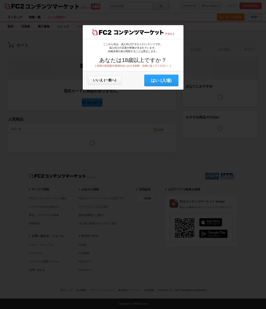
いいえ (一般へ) (104, 80)
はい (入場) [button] (161, 80)
